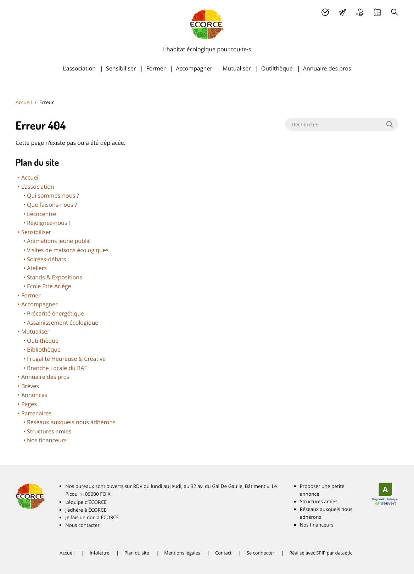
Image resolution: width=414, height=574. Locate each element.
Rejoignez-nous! (48, 223)
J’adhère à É (85, 510)
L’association (79, 68)
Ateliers (37, 268)
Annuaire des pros (327, 68)
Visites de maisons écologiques (67, 250)
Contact (223, 553)
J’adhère (325, 12)
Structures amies (49, 431)
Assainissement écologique (62, 322)
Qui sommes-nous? (53, 195)
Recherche (394, 12)
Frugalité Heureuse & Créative (66, 359)
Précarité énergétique (55, 313)
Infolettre (100, 553)
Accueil (24, 102)
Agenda (377, 12)
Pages (29, 404)
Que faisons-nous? (52, 205)
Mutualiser (237, 68)
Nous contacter (82, 525)
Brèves (30, 386)
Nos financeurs (47, 440)
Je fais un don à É (360, 12)
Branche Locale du (57, 368)
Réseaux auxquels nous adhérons (71, 422)
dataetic (343, 553)
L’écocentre (41, 214)
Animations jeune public (59, 241)
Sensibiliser (121, 68)
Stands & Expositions (54, 277)
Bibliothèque (44, 349)
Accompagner (194, 68)
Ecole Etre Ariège (49, 286)
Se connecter (260, 553)
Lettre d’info (342, 12)
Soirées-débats (46, 259)
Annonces (34, 395)
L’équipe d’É (85, 502)
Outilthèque (277, 68)
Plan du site (136, 553)
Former (156, 68)
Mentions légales (182, 553)
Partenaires (36, 413)
